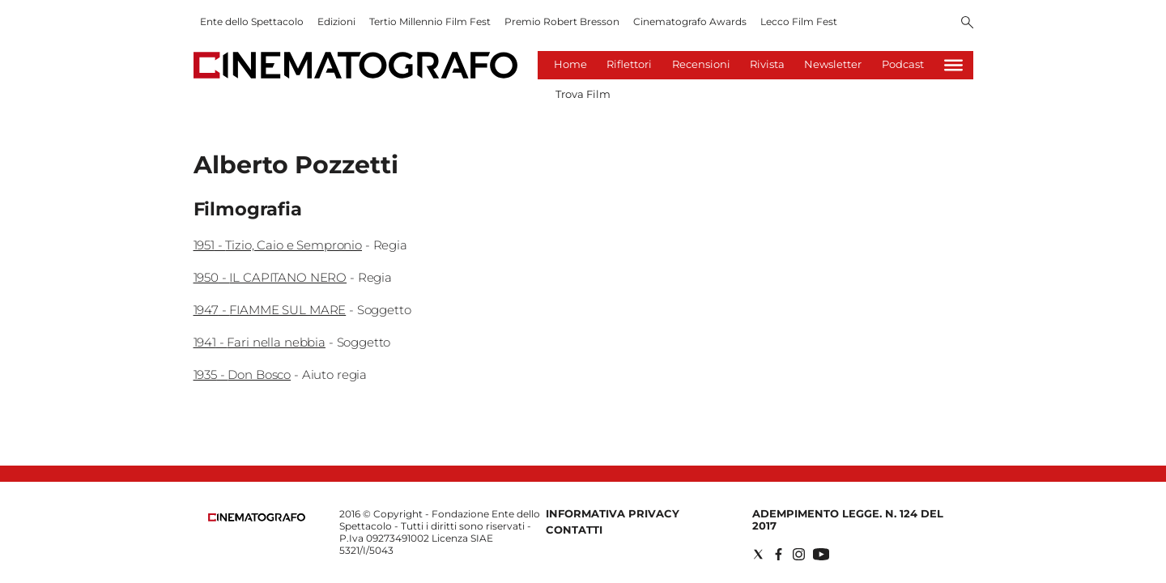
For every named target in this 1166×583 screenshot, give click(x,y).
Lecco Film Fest (798, 21)
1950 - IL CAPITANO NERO (270, 277)
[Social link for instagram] (799, 554)
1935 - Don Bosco (243, 374)
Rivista (767, 63)
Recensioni (701, 63)
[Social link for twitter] (758, 554)
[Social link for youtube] (821, 554)
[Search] (967, 23)
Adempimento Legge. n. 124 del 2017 (847, 519)
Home (570, 63)
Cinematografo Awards (690, 21)
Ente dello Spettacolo (252, 21)
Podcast (903, 63)
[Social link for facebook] (778, 554)
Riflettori (629, 63)
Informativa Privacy (612, 513)
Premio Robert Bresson (561, 21)
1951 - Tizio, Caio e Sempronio (278, 245)
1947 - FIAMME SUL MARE (270, 309)
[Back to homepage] (256, 518)
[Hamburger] (953, 65)
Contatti (574, 529)
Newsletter (833, 63)
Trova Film (583, 93)
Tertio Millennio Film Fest (430, 21)
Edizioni (336, 21)
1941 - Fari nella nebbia (260, 342)
